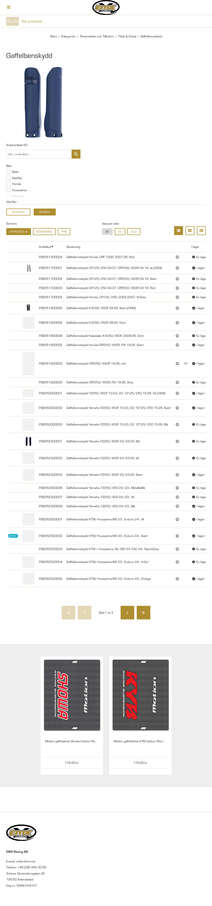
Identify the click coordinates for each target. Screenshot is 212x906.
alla (134, 231)
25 (107, 231)
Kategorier (68, 36)
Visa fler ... (13, 202)
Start (53, 36)
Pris (64, 231)
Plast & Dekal (127, 36)
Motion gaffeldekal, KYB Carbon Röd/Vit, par (143, 741)
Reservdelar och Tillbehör (97, 36)
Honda (16, 184)
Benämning (44, 231)
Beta (15, 172)
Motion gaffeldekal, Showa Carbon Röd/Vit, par (76, 741)
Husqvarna (19, 190)
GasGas (17, 178)
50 (120, 231)
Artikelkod (45, 247)
